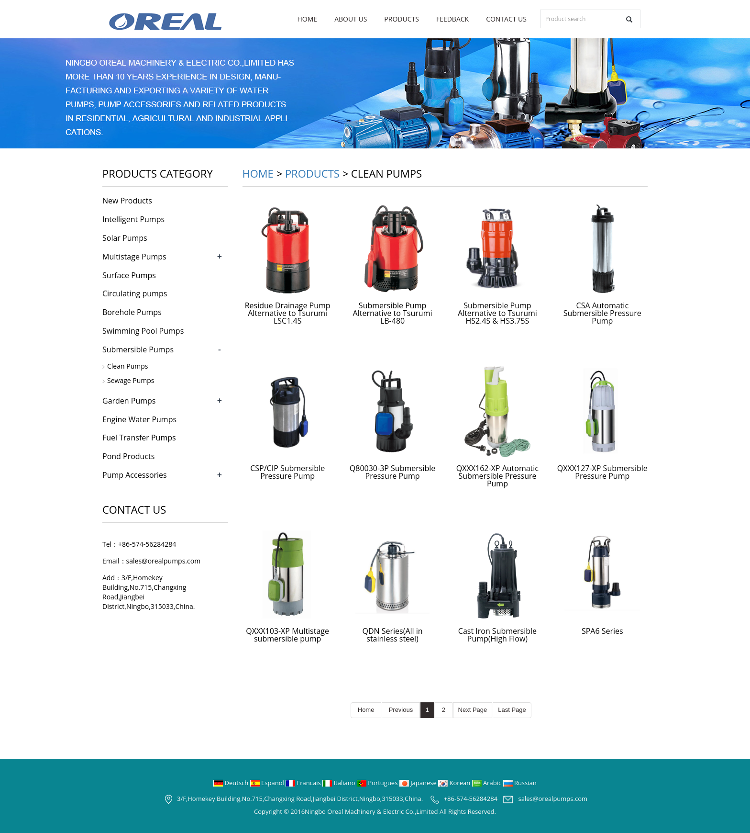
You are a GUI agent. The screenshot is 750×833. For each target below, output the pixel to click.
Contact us (506, 18)
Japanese (418, 782)
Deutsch (231, 782)
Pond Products (128, 456)
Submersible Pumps (138, 349)
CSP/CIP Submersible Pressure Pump (287, 472)
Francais (304, 782)
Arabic (487, 782)
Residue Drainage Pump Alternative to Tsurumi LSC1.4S (288, 313)
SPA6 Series (602, 631)
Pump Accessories (134, 475)
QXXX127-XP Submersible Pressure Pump (602, 472)
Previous (401, 709)
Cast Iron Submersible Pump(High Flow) (497, 635)
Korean (455, 782)
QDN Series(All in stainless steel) (393, 635)
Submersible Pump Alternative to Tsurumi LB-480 (392, 313)
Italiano (339, 782)
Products (401, 18)
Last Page (512, 709)
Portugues (378, 782)
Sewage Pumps (130, 380)
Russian (520, 782)
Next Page (472, 709)
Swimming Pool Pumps (143, 331)
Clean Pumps (127, 366)
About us (350, 18)
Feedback (452, 18)
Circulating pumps (134, 293)
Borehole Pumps (132, 312)
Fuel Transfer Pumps (139, 437)
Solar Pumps (124, 238)
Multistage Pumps (134, 256)
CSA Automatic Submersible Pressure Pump (602, 313)
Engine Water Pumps (139, 419)
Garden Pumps (128, 400)
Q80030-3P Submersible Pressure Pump (392, 472)
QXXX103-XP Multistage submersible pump (287, 635)
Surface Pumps (129, 275)
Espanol (268, 782)
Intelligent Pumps (133, 219)
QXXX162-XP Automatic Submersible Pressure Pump (497, 476)
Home (308, 18)
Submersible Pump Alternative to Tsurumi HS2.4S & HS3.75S (497, 313)
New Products (127, 200)
